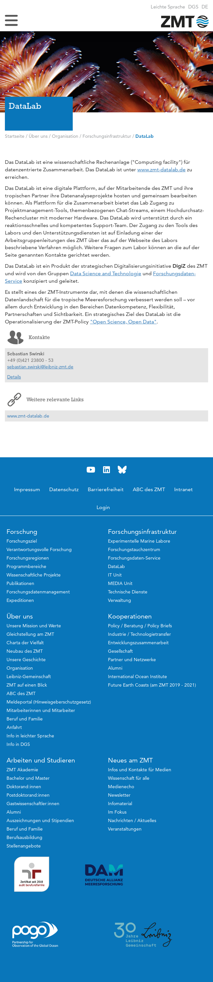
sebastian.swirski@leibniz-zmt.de (40, 367)
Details (14, 377)
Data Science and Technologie (105, 273)
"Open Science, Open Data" (123, 322)
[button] (205, 7)
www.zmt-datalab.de (161, 169)
